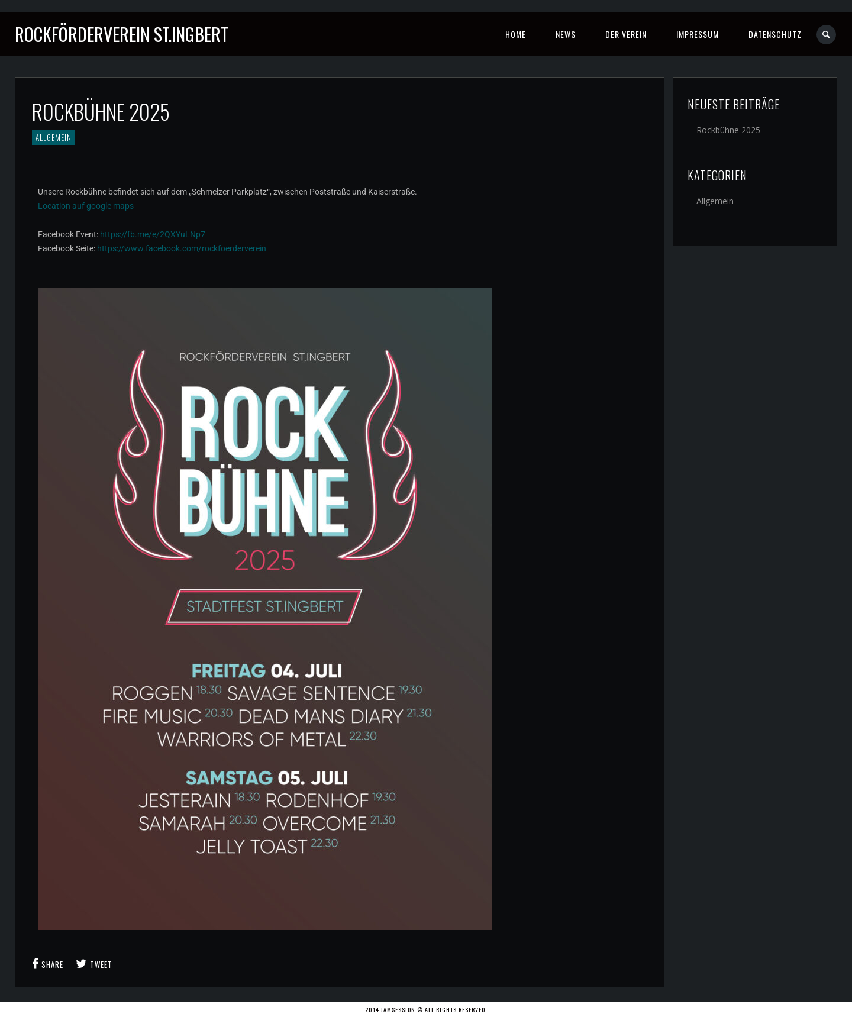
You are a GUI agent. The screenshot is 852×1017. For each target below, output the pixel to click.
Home (515, 34)
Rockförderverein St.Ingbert (121, 34)
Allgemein (54, 137)
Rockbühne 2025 (728, 129)
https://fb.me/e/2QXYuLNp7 (152, 234)
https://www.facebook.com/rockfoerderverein (181, 248)
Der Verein (626, 34)
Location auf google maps (86, 206)
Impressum (697, 34)
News (566, 34)
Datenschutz (775, 34)
